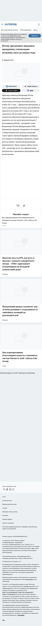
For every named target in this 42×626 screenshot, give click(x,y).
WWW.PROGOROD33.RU (20, 536)
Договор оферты (7, 519)
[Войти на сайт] (39, 24)
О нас (4, 496)
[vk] (18, 205)
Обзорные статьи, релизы (9, 511)
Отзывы (4, 508)
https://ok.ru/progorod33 (25, 592)
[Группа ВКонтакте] (11, 86)
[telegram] (25, 205)
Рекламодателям (25, 30)
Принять (35, 36)
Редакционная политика (9, 504)
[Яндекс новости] (31, 86)
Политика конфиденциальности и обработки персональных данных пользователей (19, 527)
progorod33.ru (29, 579)
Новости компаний (8, 523)
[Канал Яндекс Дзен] (11, 90)
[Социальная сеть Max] (31, 90)
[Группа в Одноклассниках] (7, 489)
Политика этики (7, 500)
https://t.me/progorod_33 (9, 594)
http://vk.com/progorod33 (10, 592)
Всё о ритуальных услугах (9, 30)
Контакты (5, 515)
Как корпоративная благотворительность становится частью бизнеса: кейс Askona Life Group (21, 221)
